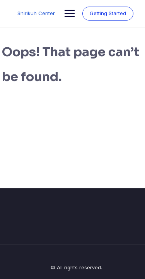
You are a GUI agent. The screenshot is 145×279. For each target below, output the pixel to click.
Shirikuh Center (36, 13)
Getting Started (108, 13)
